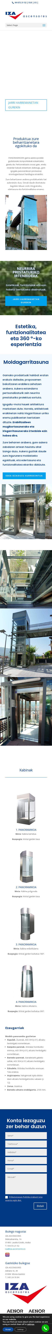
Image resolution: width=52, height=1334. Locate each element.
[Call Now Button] (45, 1328)
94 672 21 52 (20, 2)
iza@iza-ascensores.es (15, 1249)
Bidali (40, 1206)
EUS (30, 2)
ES (35, 2)
